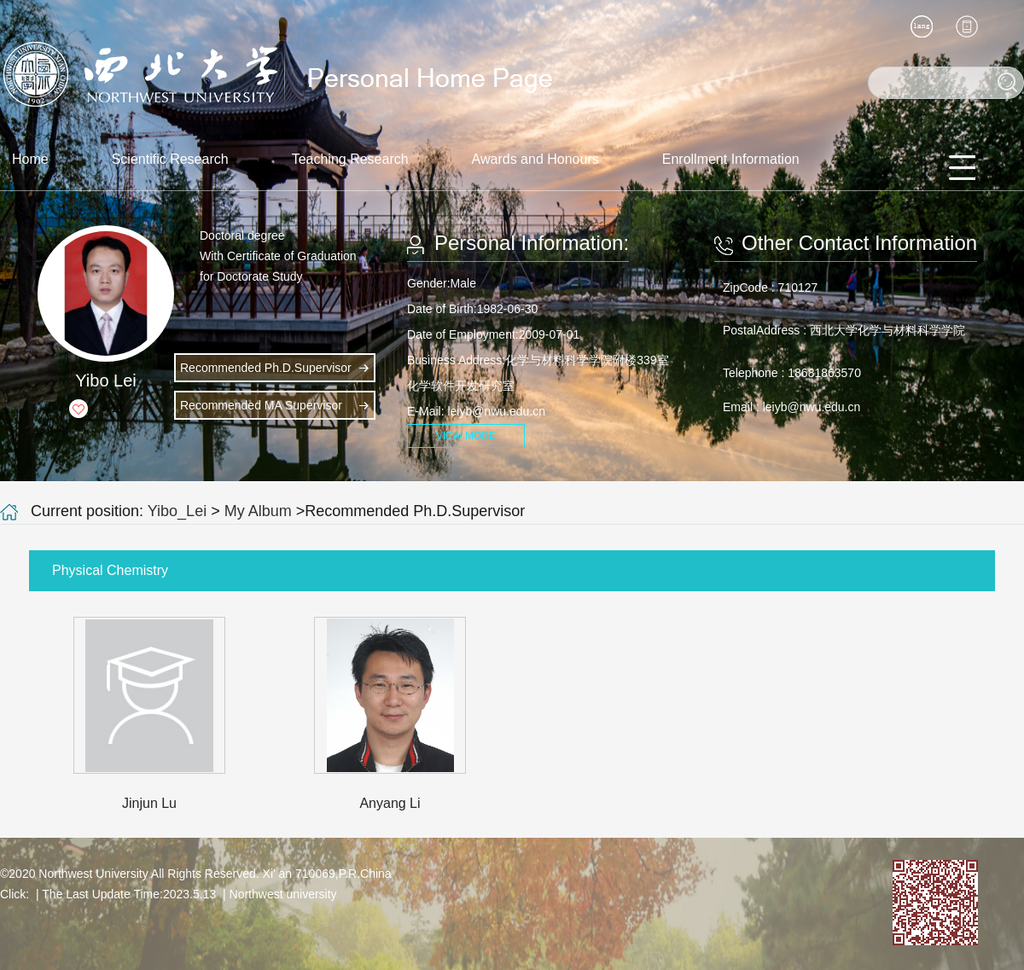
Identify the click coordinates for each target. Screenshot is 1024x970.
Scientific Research (170, 159)
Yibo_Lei (177, 511)
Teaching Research (350, 159)
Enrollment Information (731, 159)
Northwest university (283, 894)
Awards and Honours (535, 159)
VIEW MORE (466, 436)
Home (30, 159)
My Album (258, 511)
